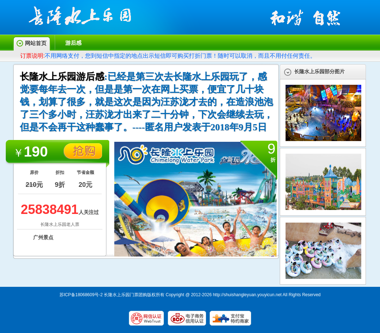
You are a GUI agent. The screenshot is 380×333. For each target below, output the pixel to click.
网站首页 (36, 43)
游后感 (73, 43)
